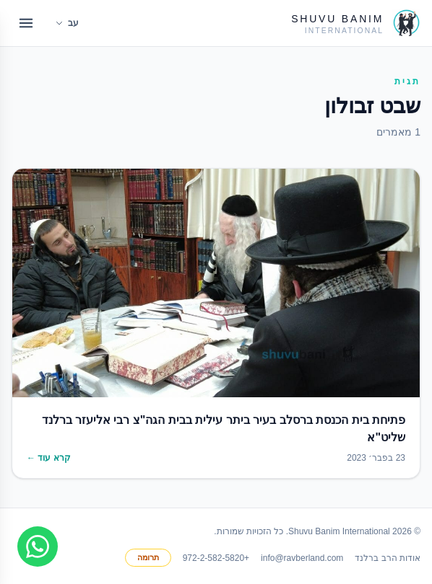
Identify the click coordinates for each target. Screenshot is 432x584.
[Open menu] (26, 23)
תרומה (148, 557)
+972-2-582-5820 (216, 558)
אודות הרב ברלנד (387, 558)
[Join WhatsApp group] (37, 546)
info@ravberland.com (302, 558)
